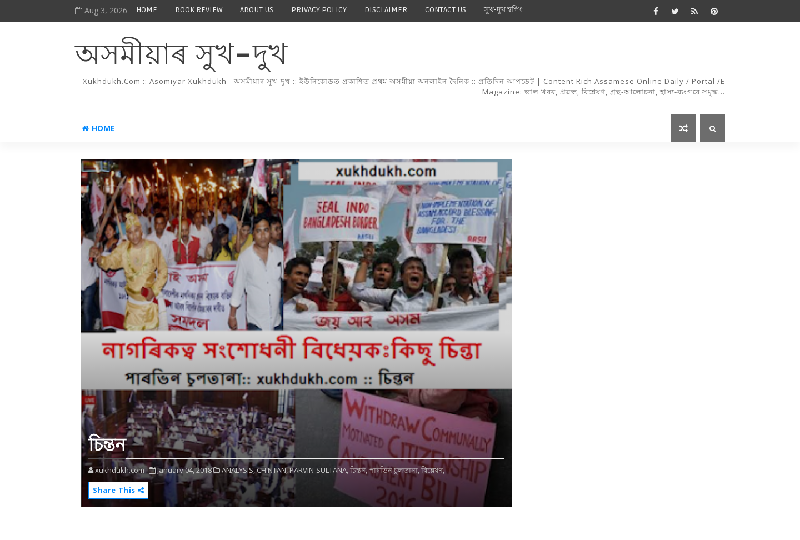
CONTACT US (445, 9)
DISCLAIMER (385, 9)
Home (98, 128)
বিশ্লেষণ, (432, 470)
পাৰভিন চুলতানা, (394, 470)
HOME (146, 9)
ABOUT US (256, 9)
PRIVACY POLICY (319, 9)
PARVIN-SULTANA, (318, 470)
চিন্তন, (358, 470)
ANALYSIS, (238, 470)
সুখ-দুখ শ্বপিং (503, 9)
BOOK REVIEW (198, 9)
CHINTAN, (272, 470)
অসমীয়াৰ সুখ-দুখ (181, 56)
